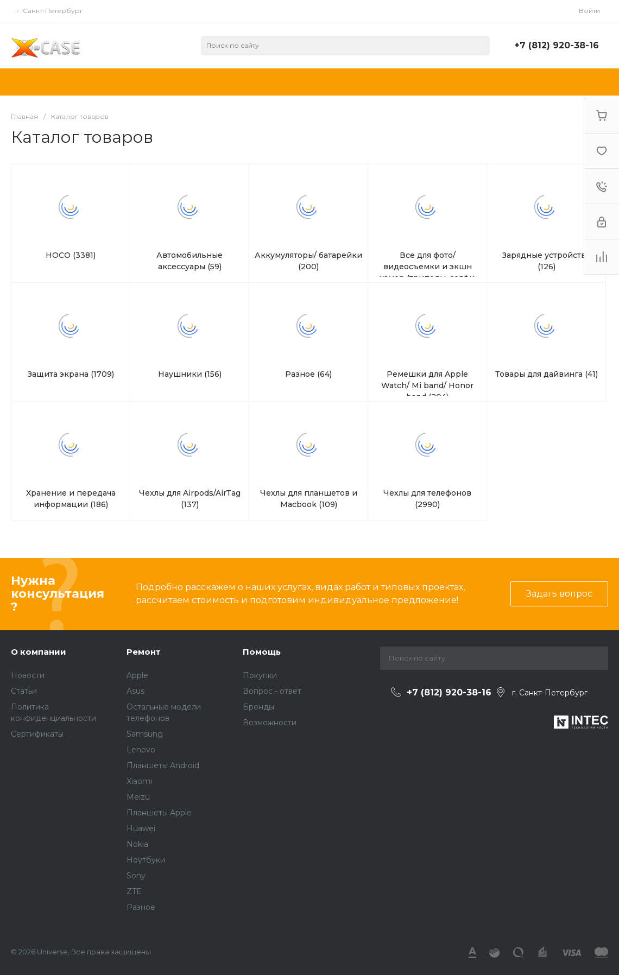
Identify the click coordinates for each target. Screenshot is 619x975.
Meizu (138, 797)
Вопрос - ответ (272, 691)
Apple (137, 675)
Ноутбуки (146, 860)
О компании (38, 652)
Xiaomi (139, 781)
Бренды (258, 707)
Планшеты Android (163, 765)
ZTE (134, 891)
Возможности (269, 722)
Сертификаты (37, 734)
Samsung (145, 734)
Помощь (262, 652)
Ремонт (144, 652)
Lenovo (141, 750)
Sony (136, 876)
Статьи (24, 691)
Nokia (137, 844)
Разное (141, 907)
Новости (28, 675)
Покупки (260, 675)
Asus (135, 691)
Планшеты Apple (159, 813)
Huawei (141, 828)
